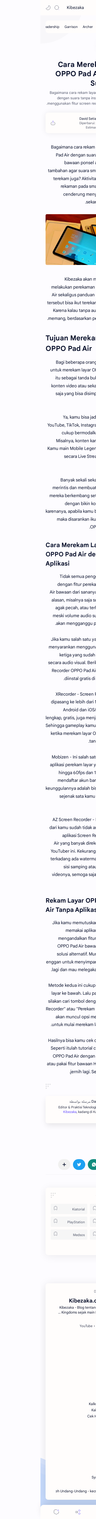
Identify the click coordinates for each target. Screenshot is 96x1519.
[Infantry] (80, 27)
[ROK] (67, 1222)
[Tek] (67, 1234)
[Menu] (58, 1511)
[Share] (37, 1511)
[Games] (67, 1209)
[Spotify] (61, 1326)
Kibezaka (35, 7)
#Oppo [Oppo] (82, 1142)
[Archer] (47, 27)
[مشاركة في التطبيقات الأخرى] (24, 1164)
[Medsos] (28, 1234)
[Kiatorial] (28, 1209)
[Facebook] (78, 1326)
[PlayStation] (28, 1222)
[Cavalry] (63, 27)
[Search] (16, 8)
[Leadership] (10, 27)
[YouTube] (45, 1326)
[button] (8, 8)
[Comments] (16, 1511)
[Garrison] (30, 27)
